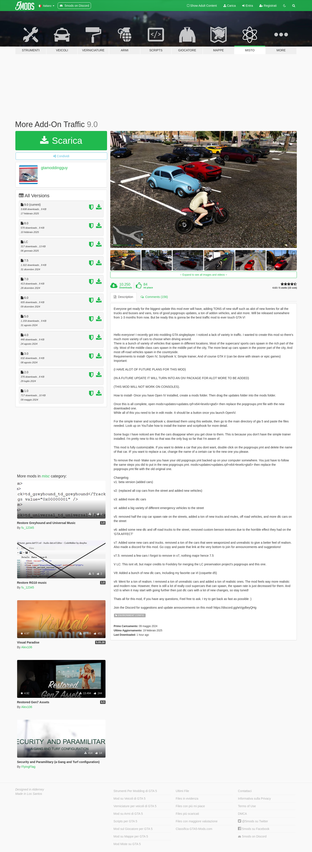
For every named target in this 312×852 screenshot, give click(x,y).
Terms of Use (247, 806)
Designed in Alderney (29, 789)
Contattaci (245, 791)
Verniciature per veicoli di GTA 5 (135, 806)
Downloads (125, 287)
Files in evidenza (187, 798)
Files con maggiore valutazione (197, 821)
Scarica (61, 141)
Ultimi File (182, 791)
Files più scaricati (187, 813)
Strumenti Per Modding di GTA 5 (135, 791)
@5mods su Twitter (253, 821)
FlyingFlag (28, 766)
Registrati (267, 5)
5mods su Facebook (253, 829)
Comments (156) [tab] (154, 297)
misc (46, 476)
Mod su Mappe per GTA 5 (131, 836)
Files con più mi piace (190, 806)
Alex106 (26, 647)
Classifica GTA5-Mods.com (194, 829)
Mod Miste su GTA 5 (127, 844)
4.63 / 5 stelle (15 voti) (284, 288)
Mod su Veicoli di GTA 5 (130, 798)
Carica (229, 5)
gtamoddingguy (54, 168)
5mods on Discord (252, 836)
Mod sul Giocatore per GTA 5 (133, 829)
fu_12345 (27, 527)
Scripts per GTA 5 (125, 821)
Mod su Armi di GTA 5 (128, 813)
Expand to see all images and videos (203, 274)
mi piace (148, 287)
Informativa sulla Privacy (254, 798)
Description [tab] (123, 297)
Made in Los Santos (28, 793)
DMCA (242, 813)
